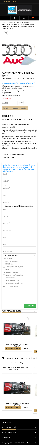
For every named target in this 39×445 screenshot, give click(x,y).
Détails (26, 348)
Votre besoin (7, 251)
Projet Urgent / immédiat (14, 275)
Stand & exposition (11, 261)
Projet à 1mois (10, 278)
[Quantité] (12, 103)
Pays (5, 244)
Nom (5, 195)
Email (5, 209)
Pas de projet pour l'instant (14, 283)
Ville (4, 237)
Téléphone (7, 216)
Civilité (6, 181)
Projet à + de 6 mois (12, 280)
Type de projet (8, 259)
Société (6, 174)
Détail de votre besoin (10, 286)
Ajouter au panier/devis (14, 108)
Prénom (6, 188)
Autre (7, 269)
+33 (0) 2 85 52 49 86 (9, 1)
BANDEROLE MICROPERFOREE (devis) (17, 345)
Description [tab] (8, 116)
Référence (5, 79)
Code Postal (7, 230)
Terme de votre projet (11, 272)
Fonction (6, 202)
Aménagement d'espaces (14, 267)
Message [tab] (28, 120)
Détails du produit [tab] (11, 120)
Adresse (6, 223)
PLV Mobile (9, 264)
